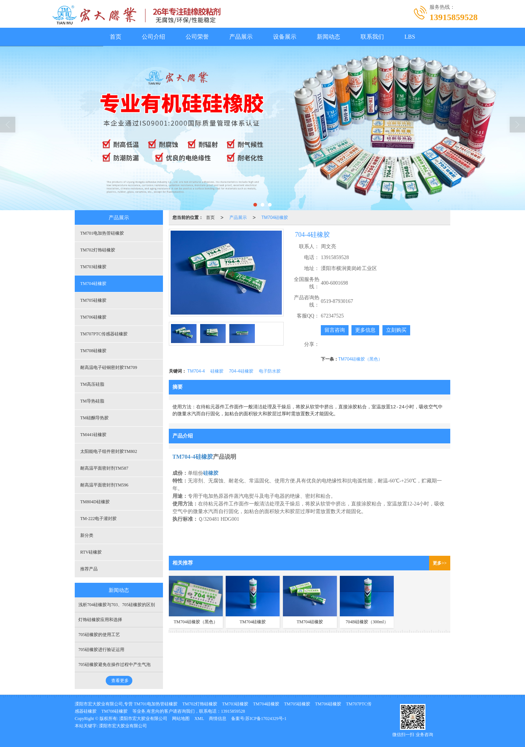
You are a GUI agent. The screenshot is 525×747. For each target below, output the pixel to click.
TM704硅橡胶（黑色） (360, 359)
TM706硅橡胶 (93, 317)
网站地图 (181, 718)
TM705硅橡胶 (93, 300)
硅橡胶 (216, 371)
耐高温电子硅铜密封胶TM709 (108, 367)
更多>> (440, 563)
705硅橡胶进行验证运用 (101, 649)
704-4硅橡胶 (241, 371)
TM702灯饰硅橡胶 (97, 250)
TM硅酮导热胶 (94, 417)
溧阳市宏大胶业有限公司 (143, 718)
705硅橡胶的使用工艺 (99, 634)
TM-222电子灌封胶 (98, 518)
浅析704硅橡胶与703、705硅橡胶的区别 (116, 604)
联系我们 (372, 37)
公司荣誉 (197, 37)
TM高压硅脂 (92, 384)
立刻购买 (396, 330)
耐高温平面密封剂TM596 (104, 485)
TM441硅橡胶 (93, 434)
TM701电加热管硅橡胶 (102, 233)
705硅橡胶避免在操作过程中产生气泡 (114, 664)
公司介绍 (153, 37)
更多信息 (365, 330)
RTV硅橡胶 (91, 552)
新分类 (86, 535)
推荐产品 (89, 568)
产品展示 (241, 37)
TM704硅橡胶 (274, 217)
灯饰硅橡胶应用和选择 (100, 619)
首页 (115, 37)
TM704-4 (196, 371)
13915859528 (233, 711)
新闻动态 (328, 37)
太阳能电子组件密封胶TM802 (108, 451)
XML (199, 718)
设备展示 (284, 37)
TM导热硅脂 (92, 401)
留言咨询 (334, 330)
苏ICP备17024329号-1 (266, 718)
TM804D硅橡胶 (95, 501)
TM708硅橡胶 (93, 350)
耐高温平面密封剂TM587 (104, 468)
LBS (409, 37)
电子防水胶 (270, 371)
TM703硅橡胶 (93, 266)
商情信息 (217, 718)
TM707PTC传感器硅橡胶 (104, 333)
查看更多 (120, 680)
